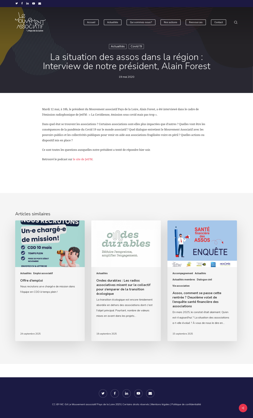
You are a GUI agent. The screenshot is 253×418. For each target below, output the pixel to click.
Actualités (118, 46)
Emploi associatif (43, 273)
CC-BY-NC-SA (60, 404)
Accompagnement (182, 273)
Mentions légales (160, 404)
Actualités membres (183, 279)
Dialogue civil (204, 279)
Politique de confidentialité (186, 404)
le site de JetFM (82, 159)
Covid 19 (136, 46)
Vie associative (181, 285)
